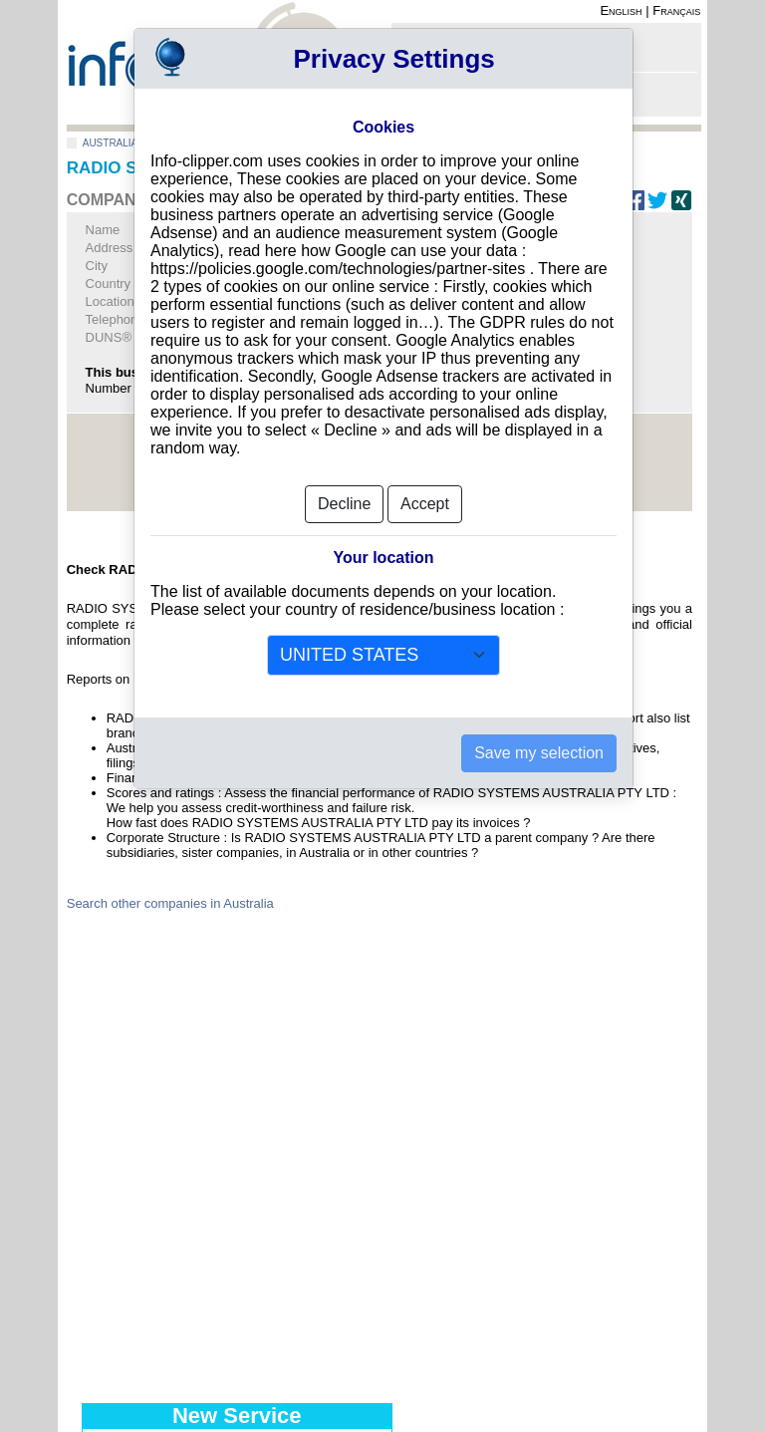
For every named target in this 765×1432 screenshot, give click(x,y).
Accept (424, 503)
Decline (344, 503)
